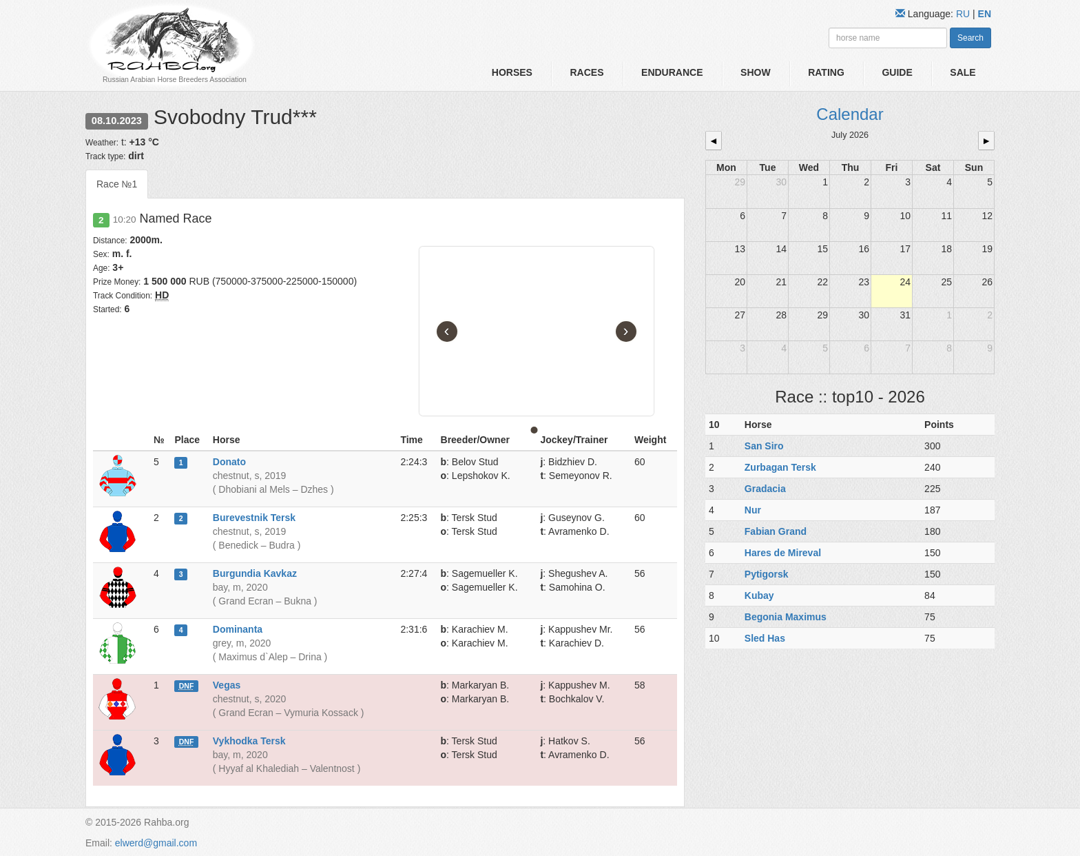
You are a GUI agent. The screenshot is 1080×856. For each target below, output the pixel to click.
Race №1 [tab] (116, 184)
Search (970, 38)
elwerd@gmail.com (156, 842)
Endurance (672, 72)
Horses (512, 72)
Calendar (849, 114)
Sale (962, 72)
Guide (897, 72)
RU (964, 13)
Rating (826, 72)
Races (586, 72)
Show (755, 72)
